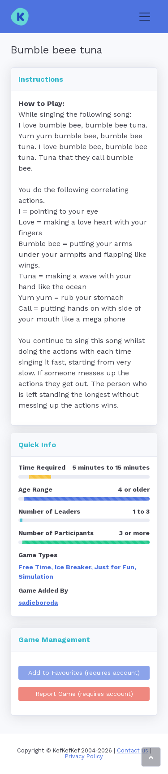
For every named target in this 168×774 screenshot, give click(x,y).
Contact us (132, 750)
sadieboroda (38, 602)
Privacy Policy (84, 756)
